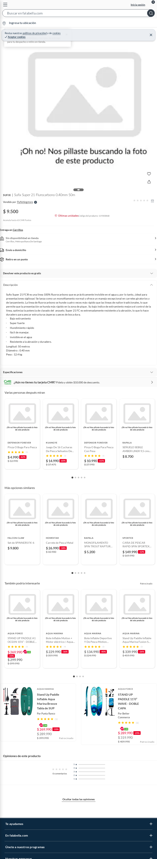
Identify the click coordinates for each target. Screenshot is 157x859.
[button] (78, 13)
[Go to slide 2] (75, 477)
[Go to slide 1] (72, 477)
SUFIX (7, 195)
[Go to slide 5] (84, 477)
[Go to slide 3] (78, 477)
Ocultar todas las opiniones (78, 799)
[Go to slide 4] (81, 477)
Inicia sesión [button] (138, 4)
